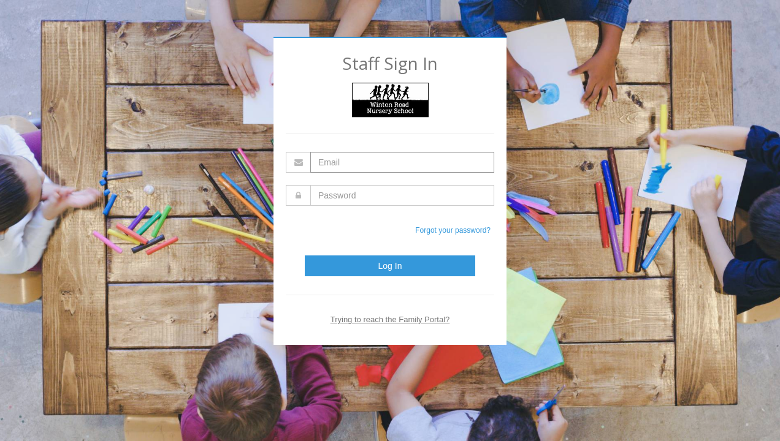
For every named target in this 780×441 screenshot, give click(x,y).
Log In (390, 266)
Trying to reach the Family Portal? (390, 319)
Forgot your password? (453, 230)
